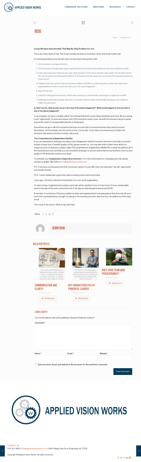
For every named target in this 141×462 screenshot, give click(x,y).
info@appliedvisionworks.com (74, 162)
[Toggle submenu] (76, 15)
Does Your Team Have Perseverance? (113, 272)
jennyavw (58, 228)
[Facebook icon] (118, 457)
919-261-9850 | (14, 448)
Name (38, 353)
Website (103, 353)
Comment (40, 323)
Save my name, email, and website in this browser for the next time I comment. (73, 364)
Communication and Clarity (46, 287)
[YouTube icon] (124, 457)
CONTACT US (13, 445)
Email (70, 353)
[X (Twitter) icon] (121, 457)
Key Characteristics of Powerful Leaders (81, 287)
